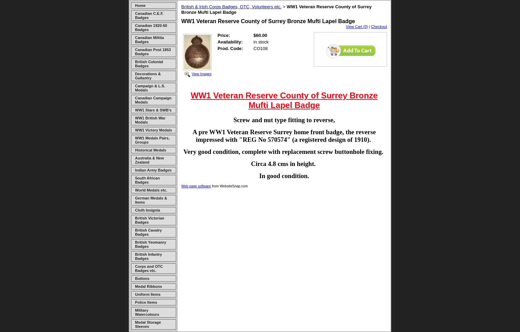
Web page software (196, 186)
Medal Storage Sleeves (148, 324)
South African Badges (147, 180)
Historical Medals (150, 150)
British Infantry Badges (148, 256)
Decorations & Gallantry (148, 76)
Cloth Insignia (147, 210)
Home (140, 5)
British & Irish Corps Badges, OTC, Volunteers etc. (231, 6)
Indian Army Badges (153, 170)
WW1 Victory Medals (153, 130)
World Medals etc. (151, 190)
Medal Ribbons (148, 286)
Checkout (379, 27)
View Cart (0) (357, 27)
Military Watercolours (147, 312)
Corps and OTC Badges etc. (149, 268)
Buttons (142, 278)
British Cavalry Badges (148, 232)
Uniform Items (148, 294)
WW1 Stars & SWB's (153, 110)
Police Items (146, 302)
